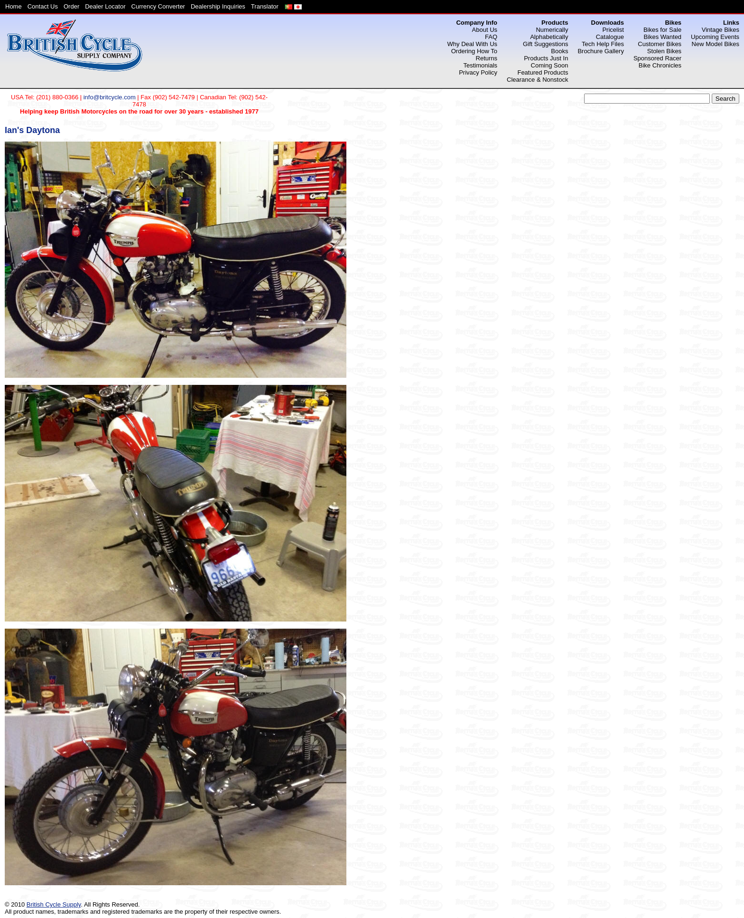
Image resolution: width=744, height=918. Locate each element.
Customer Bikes (659, 44)
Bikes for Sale (662, 29)
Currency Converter (158, 6)
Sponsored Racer (657, 58)
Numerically (552, 29)
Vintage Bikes (720, 29)
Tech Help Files (603, 44)
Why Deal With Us (472, 44)
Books (559, 51)
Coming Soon (549, 65)
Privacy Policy (478, 72)
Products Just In (546, 58)
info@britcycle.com (110, 97)
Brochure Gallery (600, 51)
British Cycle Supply (54, 904)
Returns (487, 58)
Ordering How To (474, 51)
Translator (265, 6)
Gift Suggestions (545, 44)
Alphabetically (549, 36)
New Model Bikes (715, 44)
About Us (484, 29)
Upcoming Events (715, 36)
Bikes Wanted (662, 36)
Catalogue (610, 36)
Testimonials (481, 65)
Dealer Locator (105, 6)
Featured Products (542, 72)
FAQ (491, 36)
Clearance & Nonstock (537, 79)
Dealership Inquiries (218, 6)
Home (13, 6)
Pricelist (613, 29)
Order (71, 6)
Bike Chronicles (660, 65)
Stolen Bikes (664, 51)
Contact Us (43, 6)
